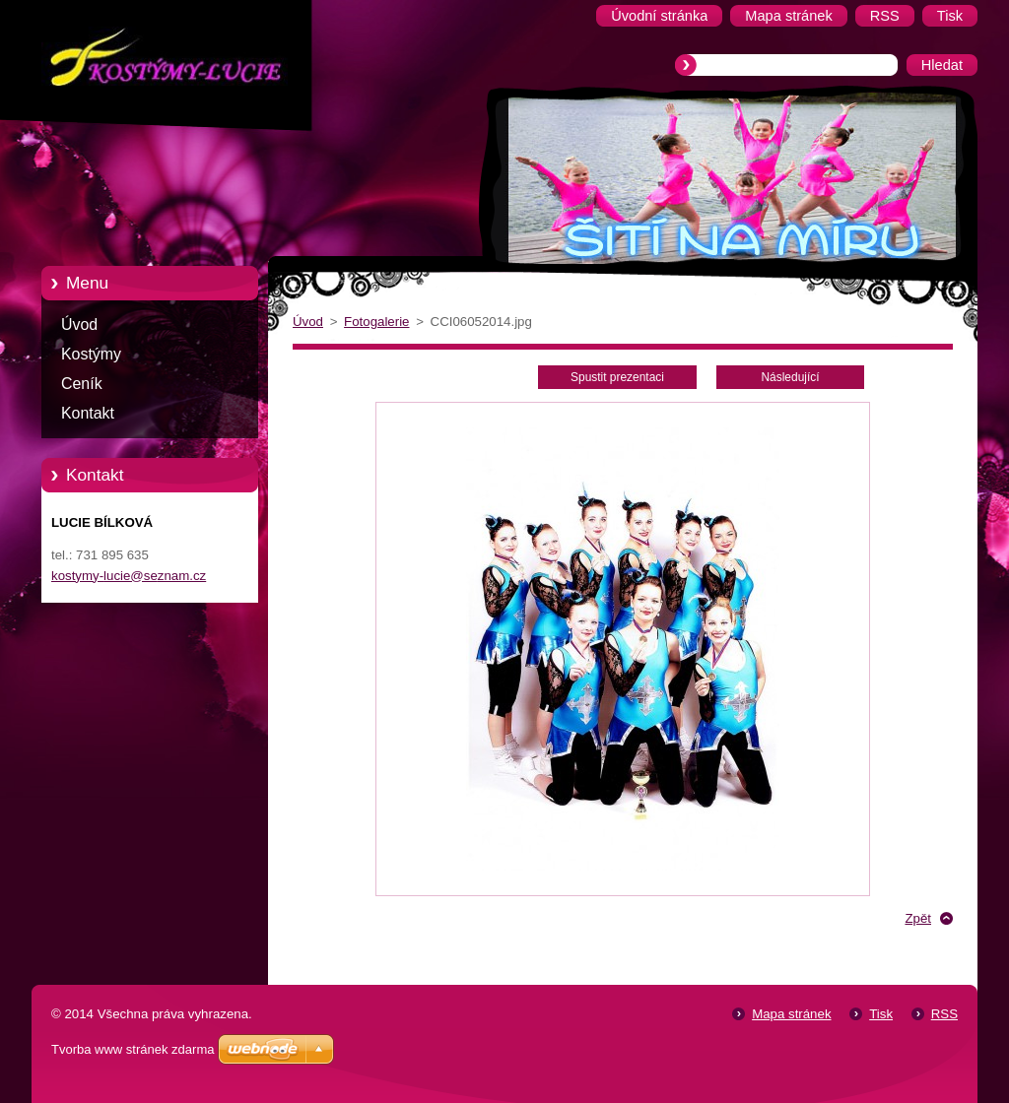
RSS (944, 1013)
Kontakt (87, 413)
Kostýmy (91, 354)
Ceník (81, 383)
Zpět (918, 918)
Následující (790, 377)
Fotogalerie (376, 321)
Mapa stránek (791, 1013)
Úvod (79, 324)
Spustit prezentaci (617, 377)
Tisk (881, 1013)
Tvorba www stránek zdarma (132, 1049)
